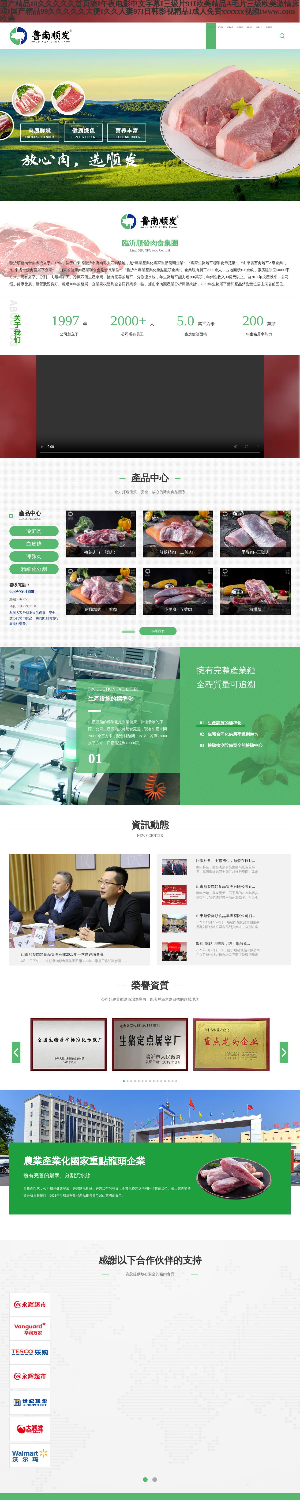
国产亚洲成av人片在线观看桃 (265, 1464)
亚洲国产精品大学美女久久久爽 (57, 1449)
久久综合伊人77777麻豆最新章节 (107, 1460)
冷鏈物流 (160, 1394)
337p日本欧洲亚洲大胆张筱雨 (152, 1494)
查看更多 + (128, 631)
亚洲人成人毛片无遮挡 (19, 1464)
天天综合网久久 (265, 1472)
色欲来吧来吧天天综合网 (102, 1457)
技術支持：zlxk (204, 1419)
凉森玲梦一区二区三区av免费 (51, 1472)
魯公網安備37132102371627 (171, 1419)
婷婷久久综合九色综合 (19, 1460)
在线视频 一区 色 (178, 1479)
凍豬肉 (34, 556)
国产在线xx (86, 1453)
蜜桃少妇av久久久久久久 (107, 1449)
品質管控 (206, 36)
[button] (124, 1081)
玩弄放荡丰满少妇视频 (267, 1468)
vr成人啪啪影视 (138, 1457)
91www (6, 1468)
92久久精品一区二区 (153, 1472)
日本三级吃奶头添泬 (52, 1494)
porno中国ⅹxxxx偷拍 (148, 1449)
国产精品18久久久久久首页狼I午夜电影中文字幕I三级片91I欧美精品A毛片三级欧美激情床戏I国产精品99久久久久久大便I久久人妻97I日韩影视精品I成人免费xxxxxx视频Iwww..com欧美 (149, 1443)
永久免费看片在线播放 (60, 1457)
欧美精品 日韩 (73, 1490)
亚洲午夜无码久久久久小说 (160, 1453)
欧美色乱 (246, 1483)
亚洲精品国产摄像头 (116, 1472)
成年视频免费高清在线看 (217, 1449)
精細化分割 (34, 569)
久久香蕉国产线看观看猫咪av (225, 1472)
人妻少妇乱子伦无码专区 (242, 1460)
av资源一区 (86, 1475)
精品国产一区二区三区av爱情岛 (48, 1453)
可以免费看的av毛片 (189, 1468)
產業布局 (153, 36)
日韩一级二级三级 (198, 1464)
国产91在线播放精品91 (204, 1453)
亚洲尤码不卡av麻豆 (27, 1483)
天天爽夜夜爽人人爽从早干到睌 (221, 1479)
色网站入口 (95, 1468)
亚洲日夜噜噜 (138, 1490)
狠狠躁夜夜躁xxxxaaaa (116, 1453)
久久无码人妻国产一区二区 (108, 1487)
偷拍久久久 (88, 1472)
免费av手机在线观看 (97, 1464)
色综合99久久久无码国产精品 (212, 1483)
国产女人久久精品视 (124, 1468)
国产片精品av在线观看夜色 (266, 1453)
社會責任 (128, 1400)
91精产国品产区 (181, 1449)
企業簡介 (128, 1374)
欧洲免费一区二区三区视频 (256, 1494)
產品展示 (180, 36)
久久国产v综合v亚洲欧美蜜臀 (58, 1487)
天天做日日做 (227, 1464)
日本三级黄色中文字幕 (195, 1487)
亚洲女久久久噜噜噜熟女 (213, 1490)
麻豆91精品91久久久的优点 (121, 1483)
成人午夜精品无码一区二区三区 (262, 1490)
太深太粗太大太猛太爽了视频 (71, 1483)
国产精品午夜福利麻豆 (59, 1464)
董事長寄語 (130, 1367)
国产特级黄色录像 (280, 1460)
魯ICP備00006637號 (136, 1419)
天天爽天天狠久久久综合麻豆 (138, 1479)
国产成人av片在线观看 (171, 1475)
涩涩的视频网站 (156, 1468)
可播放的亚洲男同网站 (92, 1479)
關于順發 (126, 36)
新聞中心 (233, 36)
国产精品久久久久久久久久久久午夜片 (148, 1464)
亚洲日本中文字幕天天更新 (176, 1457)
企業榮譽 (128, 1394)
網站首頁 (100, 36)
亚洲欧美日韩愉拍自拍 (227, 1468)
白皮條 (34, 544)
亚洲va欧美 (97, 1490)
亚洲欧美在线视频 (271, 1483)
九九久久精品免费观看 (200, 1460)
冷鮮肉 (34, 531)
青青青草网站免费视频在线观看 (227, 1457)
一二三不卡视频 (158, 1483)
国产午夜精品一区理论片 (153, 1487)
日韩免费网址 (262, 1479)
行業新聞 (191, 1374)
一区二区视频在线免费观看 (263, 1449)
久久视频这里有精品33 (59, 1460)
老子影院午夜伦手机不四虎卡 (241, 1487)
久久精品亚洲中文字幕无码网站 (98, 1494)
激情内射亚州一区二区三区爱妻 (124, 1475)
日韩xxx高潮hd (26, 1457)
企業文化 (128, 1381)
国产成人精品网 (27, 1468)
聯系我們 (260, 36)
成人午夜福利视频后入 (170, 1490)
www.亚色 (233, 1453)
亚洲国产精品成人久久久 (213, 1475)
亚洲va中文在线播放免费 (158, 1460)
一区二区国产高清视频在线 (259, 1475)
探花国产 (26, 1475)
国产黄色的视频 (185, 1472)
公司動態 (191, 1367)
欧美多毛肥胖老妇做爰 (52, 1479)
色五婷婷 (117, 1490)
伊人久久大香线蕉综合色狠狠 (35, 1490)
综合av (180, 1483)
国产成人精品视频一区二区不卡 (205, 1494)
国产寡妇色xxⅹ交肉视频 (63, 1468)
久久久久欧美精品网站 (55, 1475)
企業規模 (128, 1387)
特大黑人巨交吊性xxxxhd (277, 1457)
